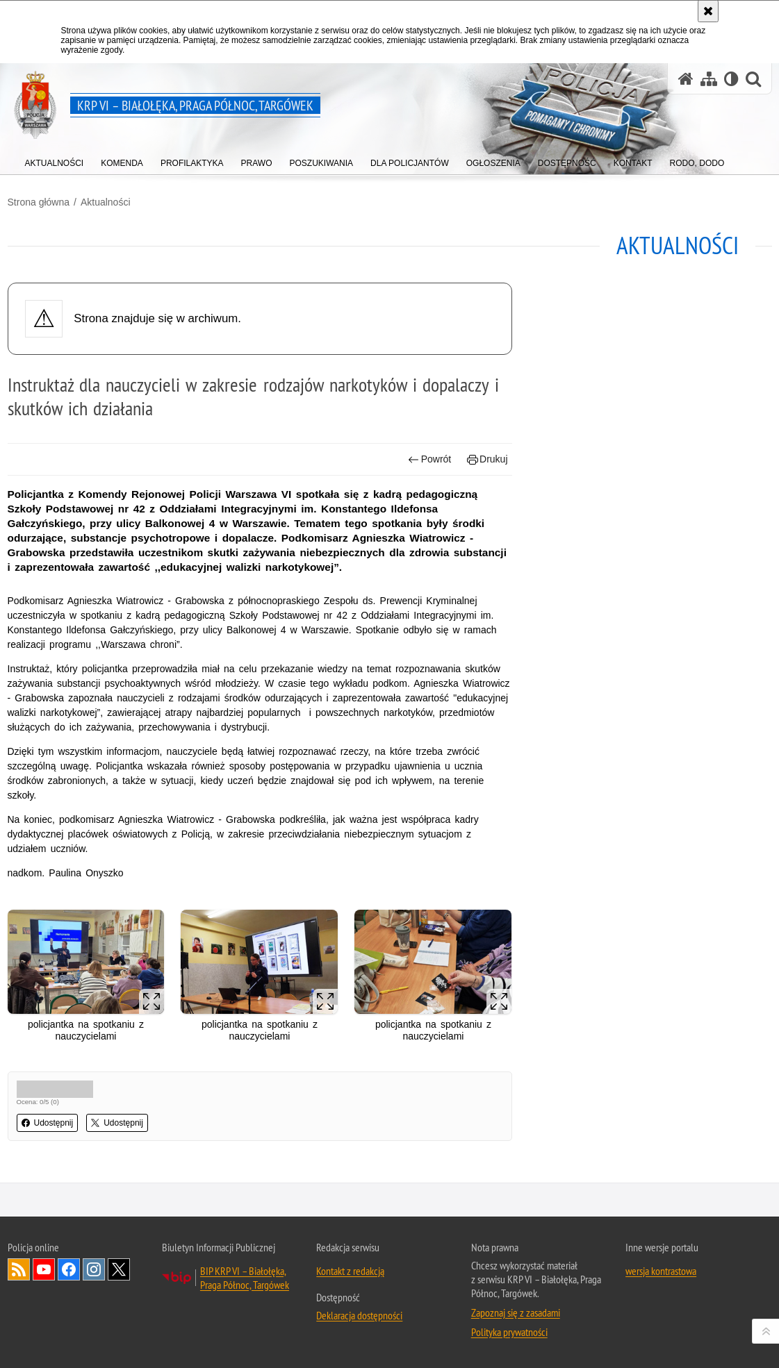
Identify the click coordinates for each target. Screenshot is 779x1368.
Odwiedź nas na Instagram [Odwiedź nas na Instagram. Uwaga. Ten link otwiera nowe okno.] (94, 1269)
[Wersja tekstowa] (731, 78)
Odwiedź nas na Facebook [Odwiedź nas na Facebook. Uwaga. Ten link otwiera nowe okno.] (69, 1269)
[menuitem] (54, 160)
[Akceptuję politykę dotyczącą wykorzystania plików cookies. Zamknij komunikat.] (708, 11)
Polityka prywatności (509, 1332)
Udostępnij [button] (48, 1123)
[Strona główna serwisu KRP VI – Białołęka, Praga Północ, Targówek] (686, 78)
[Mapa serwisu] (708, 78)
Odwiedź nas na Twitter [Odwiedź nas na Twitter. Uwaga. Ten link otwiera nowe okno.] (119, 1269)
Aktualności (106, 202)
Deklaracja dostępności (359, 1315)
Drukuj (487, 459)
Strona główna (39, 202)
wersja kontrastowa (660, 1271)
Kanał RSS (19, 1269)
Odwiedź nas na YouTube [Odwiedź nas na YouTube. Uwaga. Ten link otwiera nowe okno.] (44, 1269)
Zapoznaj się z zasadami (515, 1312)
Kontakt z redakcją (350, 1271)
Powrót (429, 459)
